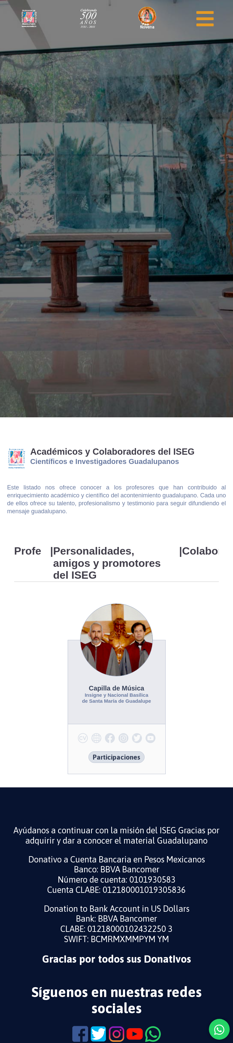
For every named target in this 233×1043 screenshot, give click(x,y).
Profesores (27, 551)
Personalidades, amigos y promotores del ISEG (107, 563)
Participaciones (116, 757)
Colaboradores (200, 551)
